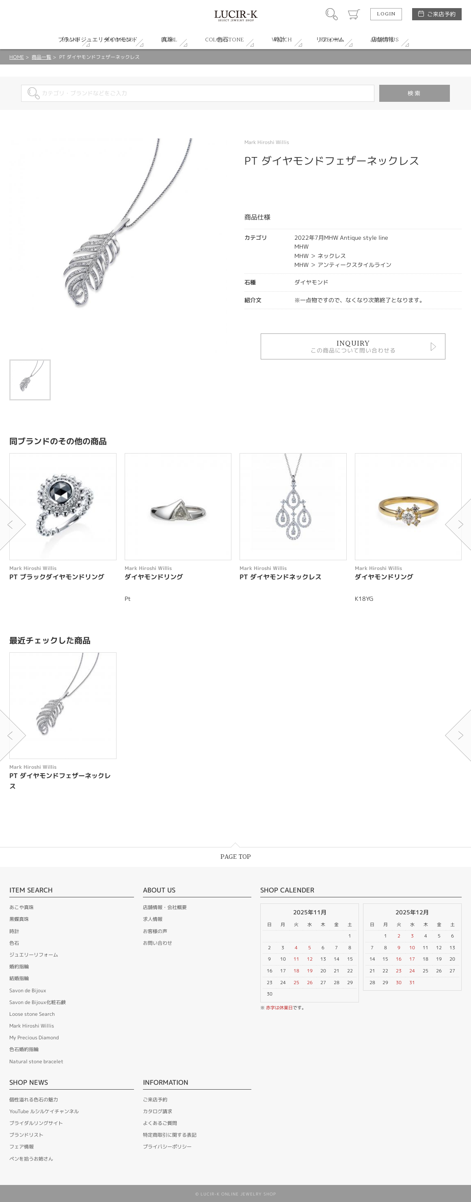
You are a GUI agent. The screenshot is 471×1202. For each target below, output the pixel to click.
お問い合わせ (157, 943)
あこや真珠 (21, 907)
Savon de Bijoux (27, 990)
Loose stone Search (32, 1014)
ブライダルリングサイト (36, 1123)
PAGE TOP (235, 857)
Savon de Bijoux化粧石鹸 (37, 1002)
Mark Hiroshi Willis (31, 1025)
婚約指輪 (19, 966)
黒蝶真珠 (19, 919)
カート (354, 14)
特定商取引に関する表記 (170, 1134)
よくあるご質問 (160, 1123)
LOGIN (386, 14)
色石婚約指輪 (24, 1049)
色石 (14, 943)
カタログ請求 (157, 1111)
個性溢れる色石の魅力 (33, 1099)
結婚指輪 (19, 978)
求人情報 (152, 919)
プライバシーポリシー (167, 1146)
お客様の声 (155, 931)
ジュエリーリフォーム (33, 954)
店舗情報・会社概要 (165, 907)
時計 (14, 931)
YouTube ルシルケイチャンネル (44, 1111)
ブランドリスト (26, 1134)
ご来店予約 (441, 14)
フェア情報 (21, 1146)
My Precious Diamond (34, 1037)
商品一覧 (41, 57)
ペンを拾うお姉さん (31, 1158)
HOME (16, 57)
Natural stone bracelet (36, 1061)
